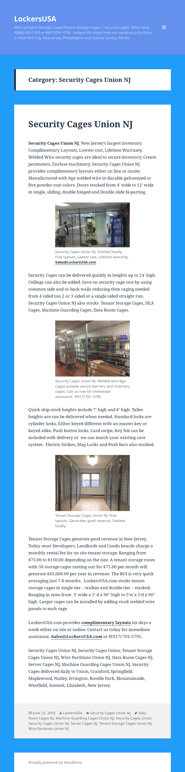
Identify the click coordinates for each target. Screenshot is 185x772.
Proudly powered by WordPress (55, 762)
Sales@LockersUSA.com (75, 262)
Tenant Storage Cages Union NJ (125, 723)
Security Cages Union (133, 718)
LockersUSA (35, 18)
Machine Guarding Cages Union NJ (85, 718)
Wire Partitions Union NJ (48, 728)
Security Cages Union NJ (80, 124)
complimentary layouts (106, 622)
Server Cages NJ (84, 723)
